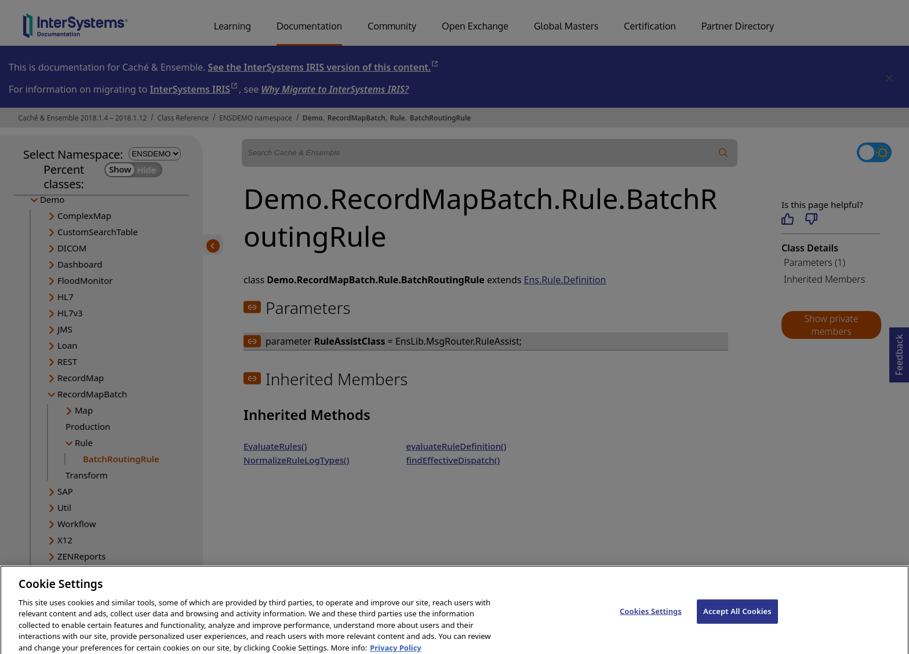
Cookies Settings (651, 617)
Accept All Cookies (737, 617)
